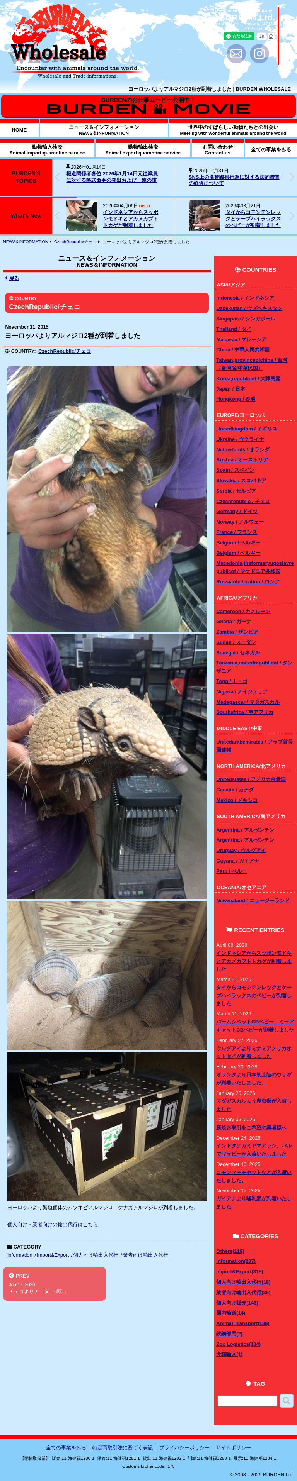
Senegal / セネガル (238, 653)
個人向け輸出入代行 (95, 1255)
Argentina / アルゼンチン (245, 830)
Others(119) (230, 1251)
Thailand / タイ (233, 329)
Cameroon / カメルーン (243, 611)
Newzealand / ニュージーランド (252, 900)
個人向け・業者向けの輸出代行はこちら (52, 1224)
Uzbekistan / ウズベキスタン (249, 308)
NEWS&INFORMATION (25, 241)
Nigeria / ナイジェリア (242, 692)
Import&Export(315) (239, 1271)
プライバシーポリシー (184, 1447)
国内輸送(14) (230, 1313)
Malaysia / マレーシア (241, 339)
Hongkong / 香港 (235, 399)
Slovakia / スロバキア (241, 480)
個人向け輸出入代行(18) (243, 1282)
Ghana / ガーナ (233, 621)
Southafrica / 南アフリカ (244, 712)
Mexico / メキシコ (237, 800)
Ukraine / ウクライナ (240, 439)
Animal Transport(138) (242, 1323)
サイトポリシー (233, 1447)
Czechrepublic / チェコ (243, 501)
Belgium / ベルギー (238, 543)
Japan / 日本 (230, 389)
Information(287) (236, 1261)
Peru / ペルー (231, 871)
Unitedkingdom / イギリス (246, 429)
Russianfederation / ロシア (247, 582)
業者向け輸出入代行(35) (243, 1292)
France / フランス (236, 532)
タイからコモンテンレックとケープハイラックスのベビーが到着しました (253, 218)
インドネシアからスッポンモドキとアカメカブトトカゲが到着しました (130, 218)
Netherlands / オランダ (243, 449)
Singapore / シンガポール (245, 319)
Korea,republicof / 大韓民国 (248, 378)
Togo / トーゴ (232, 681)
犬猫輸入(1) (229, 1354)
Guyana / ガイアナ (237, 861)
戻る (12, 278)
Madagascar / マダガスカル (248, 702)
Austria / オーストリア (242, 460)
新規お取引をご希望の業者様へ (251, 1127)
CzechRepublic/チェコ (75, 241)
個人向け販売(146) (237, 1303)
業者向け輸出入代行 (145, 1255)
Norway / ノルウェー (240, 522)
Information (19, 1255)
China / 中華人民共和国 (243, 349)
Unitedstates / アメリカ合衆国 (251, 779)
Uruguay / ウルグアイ (241, 850)
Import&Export (53, 1255)
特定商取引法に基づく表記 (122, 1447)
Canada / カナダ (235, 790)
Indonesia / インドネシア (245, 298)
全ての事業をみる (66, 1447)
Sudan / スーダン (236, 642)
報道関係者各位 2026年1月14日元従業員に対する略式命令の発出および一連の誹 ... (111, 180)
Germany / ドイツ (236, 511)
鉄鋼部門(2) (229, 1334)
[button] (292, 177)
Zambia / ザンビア (237, 632)
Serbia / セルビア (236, 491)
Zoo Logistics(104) (238, 1344)
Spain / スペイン (235, 470)
